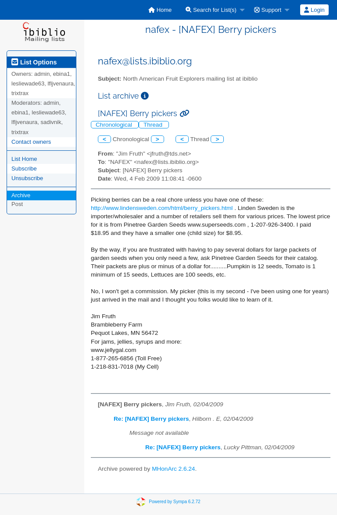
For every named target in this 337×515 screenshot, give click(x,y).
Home (160, 10)
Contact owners (31, 142)
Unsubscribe (27, 178)
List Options (34, 62)
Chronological (115, 124)
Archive (20, 195)
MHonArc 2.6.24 (173, 468)
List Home (24, 159)
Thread (153, 124)
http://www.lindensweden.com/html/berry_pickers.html (162, 208)
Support (267, 10)
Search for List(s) (211, 10)
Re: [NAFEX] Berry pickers (151, 419)
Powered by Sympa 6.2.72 (174, 501)
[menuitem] (160, 10)
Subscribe (24, 168)
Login (314, 10)
